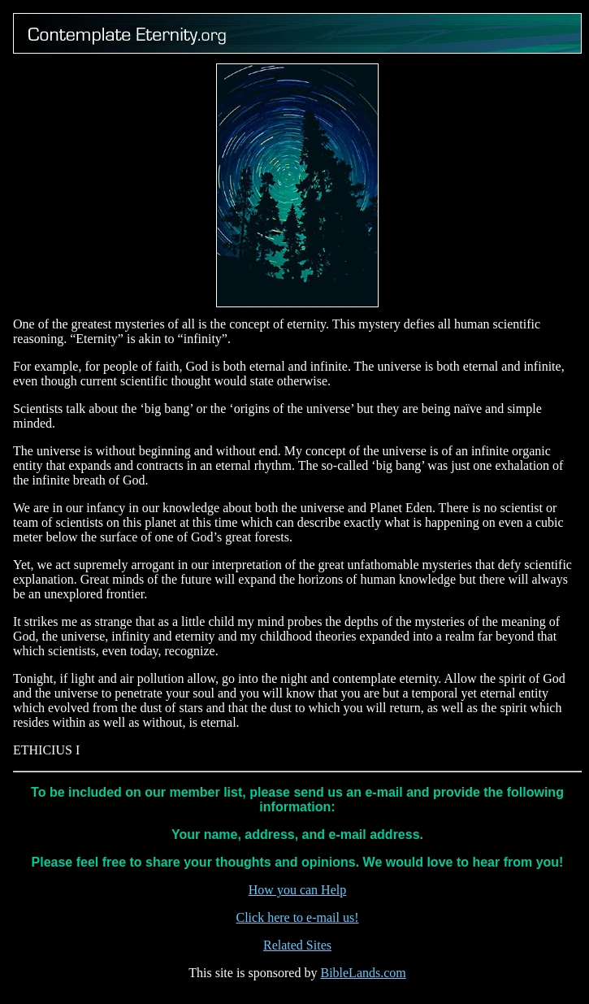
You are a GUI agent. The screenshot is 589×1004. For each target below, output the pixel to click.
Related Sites (297, 945)
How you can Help (297, 890)
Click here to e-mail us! (297, 917)
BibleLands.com (362, 973)
